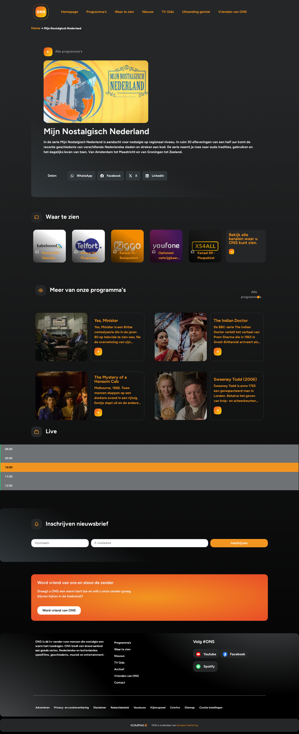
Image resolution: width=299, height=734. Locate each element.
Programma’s (96, 12)
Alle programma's (68, 51)
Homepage (69, 12)
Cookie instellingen (210, 707)
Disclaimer (99, 707)
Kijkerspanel (157, 707)
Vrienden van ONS (232, 12)
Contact (119, 682)
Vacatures (140, 707)
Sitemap (190, 707)
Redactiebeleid (120, 707)
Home (35, 28)
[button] (81, 175)
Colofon (175, 707)
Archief (119, 669)
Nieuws (147, 12)
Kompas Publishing (187, 725)
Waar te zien (124, 12)
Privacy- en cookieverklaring (71, 707)
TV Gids (168, 12)
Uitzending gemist (196, 12)
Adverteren (42, 707)
